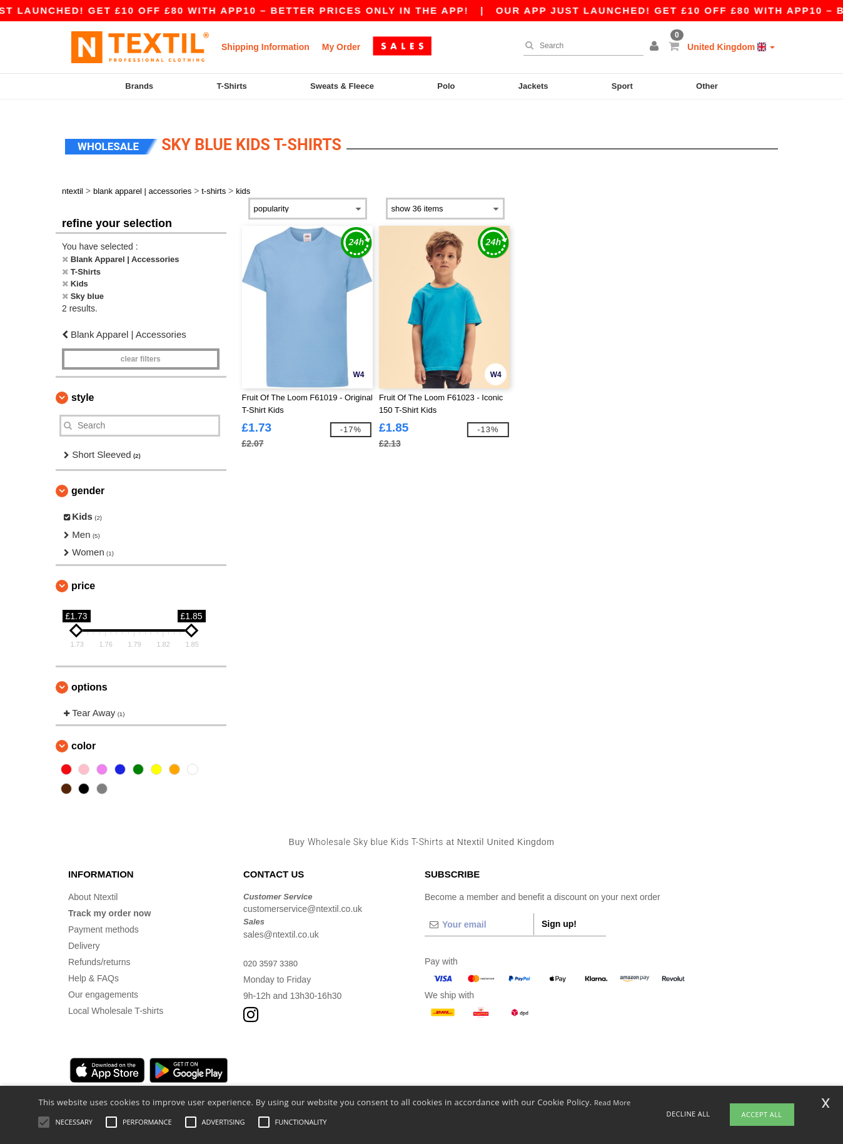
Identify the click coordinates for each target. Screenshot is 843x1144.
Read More (612, 1102)
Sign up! (559, 912)
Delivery (84, 934)
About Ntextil (93, 885)
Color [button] (83, 734)
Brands (139, 86)
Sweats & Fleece (342, 86)
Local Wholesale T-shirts (115, 999)
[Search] (580, 45)
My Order (341, 47)
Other (707, 86)
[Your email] (479, 912)
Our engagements (103, 983)
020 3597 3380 (272, 951)
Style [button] (82, 385)
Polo (446, 86)
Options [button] (89, 675)
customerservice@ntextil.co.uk (302, 898)
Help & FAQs (93, 966)
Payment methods (103, 918)
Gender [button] (87, 479)
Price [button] (83, 574)
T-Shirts (231, 86)
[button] (656, 47)
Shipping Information (265, 47)
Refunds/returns (99, 950)
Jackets (533, 86)
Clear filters (141, 347)
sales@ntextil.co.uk (281, 923)
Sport (622, 86)
